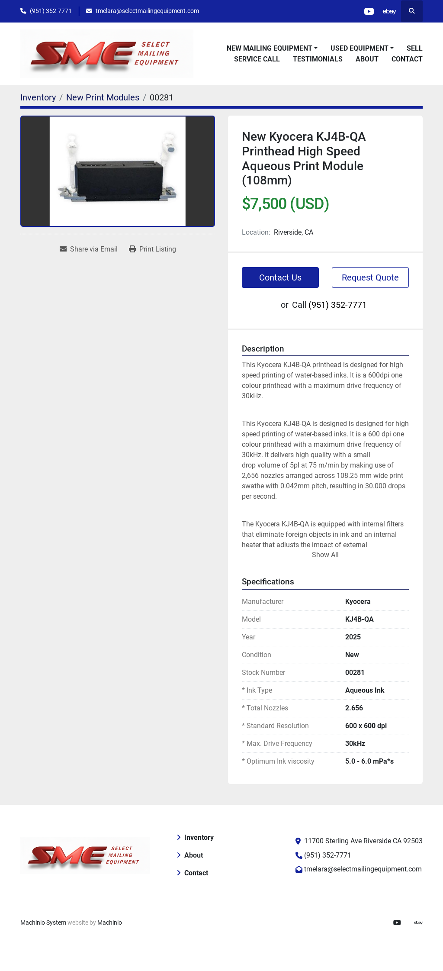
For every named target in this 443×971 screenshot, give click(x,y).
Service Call (257, 59)
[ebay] (389, 11)
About (367, 59)
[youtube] (367, 11)
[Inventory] (38, 97)
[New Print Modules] (102, 97)
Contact (407, 59)
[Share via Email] (88, 249)
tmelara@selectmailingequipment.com (147, 10)
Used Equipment (359, 48)
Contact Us (280, 277)
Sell (415, 48)
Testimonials (318, 59)
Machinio (109, 922)
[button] (272, 48)
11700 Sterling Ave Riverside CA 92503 (363, 841)
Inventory (199, 837)
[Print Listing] (152, 249)
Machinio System (43, 922)
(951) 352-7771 (51, 10)
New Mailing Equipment (269, 48)
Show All (325, 555)
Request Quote (370, 277)
